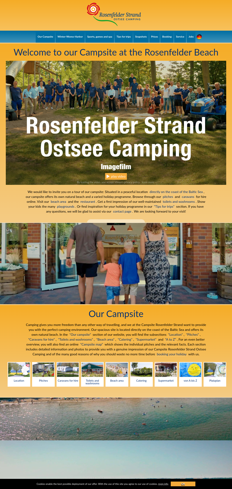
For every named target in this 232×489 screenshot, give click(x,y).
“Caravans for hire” (41, 339)
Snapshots (141, 36)
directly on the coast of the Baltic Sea (176, 192)
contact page (122, 211)
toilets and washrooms (179, 202)
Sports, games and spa (99, 36)
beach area (58, 202)
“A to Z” (170, 339)
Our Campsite (45, 36)
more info (175, 483)
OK (196, 483)
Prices (154, 36)
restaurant (87, 202)
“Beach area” (105, 339)
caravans (188, 197)
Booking (167, 36)
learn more (148, 182)
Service (180, 36)
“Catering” (125, 339)
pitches (168, 197)
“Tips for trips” (164, 206)
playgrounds (65, 206)
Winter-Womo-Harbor (70, 36)
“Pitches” (192, 334)
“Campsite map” (91, 344)
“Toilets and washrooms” (75, 339)
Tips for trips (124, 36)
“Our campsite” (80, 334)
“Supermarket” (146, 339)
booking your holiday (172, 354)
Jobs (191, 36)
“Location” (175, 334)
